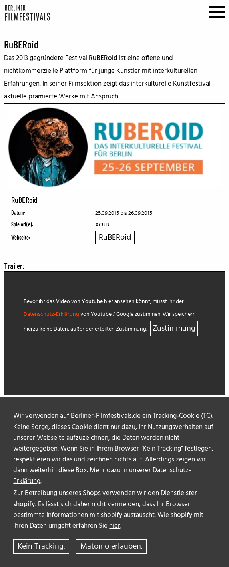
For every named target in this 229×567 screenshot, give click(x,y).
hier (114, 526)
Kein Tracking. (41, 546)
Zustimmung (174, 328)
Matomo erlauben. (111, 546)
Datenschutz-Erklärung (51, 314)
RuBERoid (115, 237)
